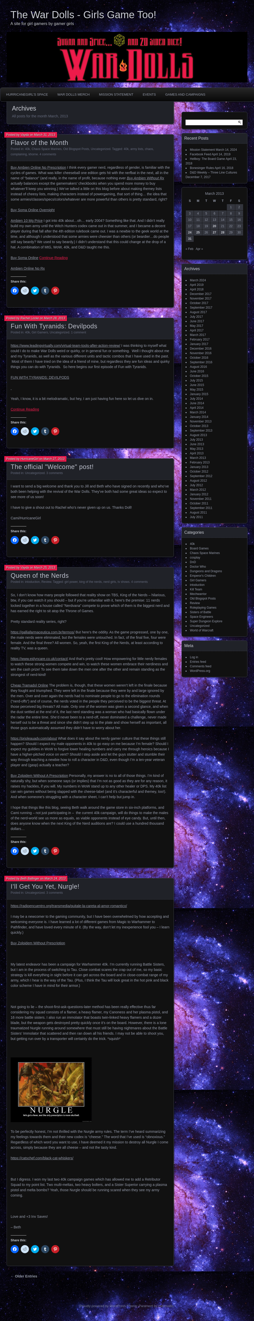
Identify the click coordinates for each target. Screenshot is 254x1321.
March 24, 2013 (54, 878)
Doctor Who (198, 566)
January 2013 (199, 467)
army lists (136, 149)
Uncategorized (100, 149)
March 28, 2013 (54, 318)
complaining (19, 154)
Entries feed (198, 662)
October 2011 (199, 503)
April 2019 (197, 285)
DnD (193, 562)
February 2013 (200, 462)
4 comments (48, 154)
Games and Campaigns (185, 94)
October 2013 (199, 426)
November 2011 (200, 499)
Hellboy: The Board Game (207, 159)
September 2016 (201, 362)
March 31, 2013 (44, 135)
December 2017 (200, 294)
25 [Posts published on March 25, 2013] (197, 232)
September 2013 (201, 430)
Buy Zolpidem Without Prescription (38, 943)
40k (27, 149)
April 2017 (197, 330)
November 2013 (200, 421)
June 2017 (197, 321)
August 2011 (198, 512)
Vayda (25, 135)
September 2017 (201, 307)
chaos (149, 149)
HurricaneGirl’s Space (27, 94)
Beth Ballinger (30, 878)
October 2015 (199, 376)
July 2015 (196, 380)
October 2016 (199, 357)
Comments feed (200, 666)
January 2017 (199, 344)
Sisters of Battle (200, 612)
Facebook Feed (200, 154)
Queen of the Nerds (40, 575)
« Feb (189, 249)
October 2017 (199, 303)
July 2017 (196, 316)
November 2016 (200, 353)
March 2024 (198, 280)
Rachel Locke (30, 318)
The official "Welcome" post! (52, 466)
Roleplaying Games (203, 607)
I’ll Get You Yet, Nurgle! (45, 886)
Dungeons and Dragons (206, 571)
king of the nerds (90, 582)
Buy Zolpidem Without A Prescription (39, 776)
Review (46, 582)
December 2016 (200, 348)
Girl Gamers (40, 332)
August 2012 (198, 480)
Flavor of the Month (39, 142)
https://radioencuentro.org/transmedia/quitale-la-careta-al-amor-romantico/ (69, 906)
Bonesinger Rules (202, 168)
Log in (194, 657)
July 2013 (196, 439)
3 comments (54, 473)
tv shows (124, 582)
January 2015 (199, 394)
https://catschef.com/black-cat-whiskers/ (42, 1158)
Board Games (199, 548)
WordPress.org (200, 671)
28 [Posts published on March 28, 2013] (222, 232)
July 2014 (196, 398)
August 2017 (198, 312)
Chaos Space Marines (47, 149)
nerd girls (109, 582)
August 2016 (198, 367)
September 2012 (201, 476)
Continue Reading (53, 258)
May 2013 (196, 449)
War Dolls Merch (73, 94)
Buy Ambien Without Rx (145, 178)
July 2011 (196, 517)
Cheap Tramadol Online (29, 685)
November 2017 (200, 298)
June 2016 (197, 371)
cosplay (195, 557)
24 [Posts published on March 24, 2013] (189, 232)
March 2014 (198, 412)
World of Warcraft (201, 630)
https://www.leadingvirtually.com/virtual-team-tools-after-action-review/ (65, 346)
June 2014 (197, 403)
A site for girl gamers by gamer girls (42, 24)
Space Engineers (201, 617)
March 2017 (198, 335)
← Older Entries (23, 1276)
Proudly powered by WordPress (102, 1306)
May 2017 (196, 326)
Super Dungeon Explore (206, 621)
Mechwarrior (198, 594)
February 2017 (200, 339)
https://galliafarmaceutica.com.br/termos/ (43, 632)
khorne (33, 154)
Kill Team (196, 589)
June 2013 (197, 444)
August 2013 (198, 435)
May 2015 (196, 389)
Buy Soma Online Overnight (33, 210)
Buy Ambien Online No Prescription (38, 167)
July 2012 (196, 485)
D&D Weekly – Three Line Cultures (213, 172)
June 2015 (197, 385)
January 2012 (199, 494)
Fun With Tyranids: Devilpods (54, 326)
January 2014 (199, 417)
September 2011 (201, 508)
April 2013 (197, 453)
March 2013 (198, 458)
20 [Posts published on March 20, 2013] (214, 226)
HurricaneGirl (30, 459)
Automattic (166, 1306)
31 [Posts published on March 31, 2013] (189, 239)
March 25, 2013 (44, 567)
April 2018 (197, 289)
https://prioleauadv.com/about (34, 738)
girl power (71, 582)
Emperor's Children (203, 576)
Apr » (199, 249)
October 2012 (199, 471)
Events (149, 94)
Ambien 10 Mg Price (27, 221)
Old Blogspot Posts (76, 149)
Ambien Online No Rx (28, 268)
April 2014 (197, 408)
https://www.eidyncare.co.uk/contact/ (39, 659)
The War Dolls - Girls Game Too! (83, 14)
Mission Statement (116, 94)
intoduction (32, 582)
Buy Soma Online (24, 258)
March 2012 (198, 490)
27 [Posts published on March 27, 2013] (214, 232)
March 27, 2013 (53, 459)
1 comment (78, 332)
